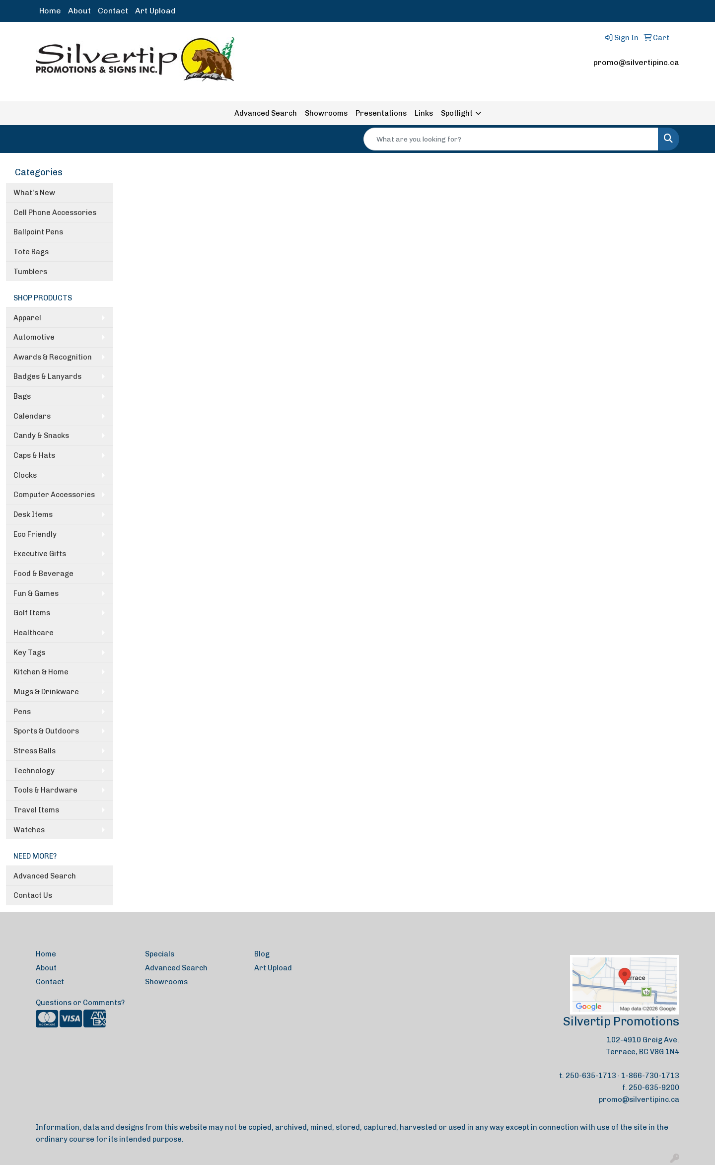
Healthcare (33, 632)
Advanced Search (265, 113)
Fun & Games (36, 593)
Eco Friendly (35, 534)
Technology (34, 770)
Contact (113, 10)
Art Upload (155, 10)
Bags (22, 396)
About (79, 10)
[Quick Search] (510, 139)
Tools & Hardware (45, 790)
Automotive (34, 337)
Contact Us (32, 895)
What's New (34, 192)
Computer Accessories (54, 494)
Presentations (381, 113)
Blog (262, 953)
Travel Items (36, 809)
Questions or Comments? (80, 1002)
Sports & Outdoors (46, 731)
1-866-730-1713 (650, 1075)
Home (50, 10)
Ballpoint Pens (38, 231)
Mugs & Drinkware (46, 691)
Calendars (32, 416)
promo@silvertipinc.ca (636, 62)
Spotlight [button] (457, 113)
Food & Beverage (43, 573)
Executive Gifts (39, 553)
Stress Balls (34, 750)
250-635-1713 (591, 1075)
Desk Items (33, 514)
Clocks (25, 475)
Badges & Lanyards (47, 376)
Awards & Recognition (52, 357)
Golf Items (31, 612)
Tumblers (30, 271)
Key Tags (29, 652)
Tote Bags (31, 251)
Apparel (27, 317)
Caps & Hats (34, 455)
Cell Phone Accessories (54, 212)
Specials (159, 953)
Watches (29, 829)
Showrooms (326, 113)
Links (424, 113)
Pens (22, 711)
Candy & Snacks (41, 435)
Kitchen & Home (41, 671)
